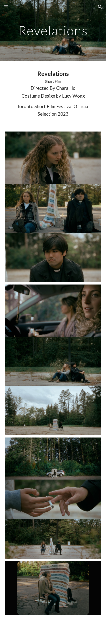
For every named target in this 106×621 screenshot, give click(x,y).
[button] (6, 6)
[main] (53, 30)
